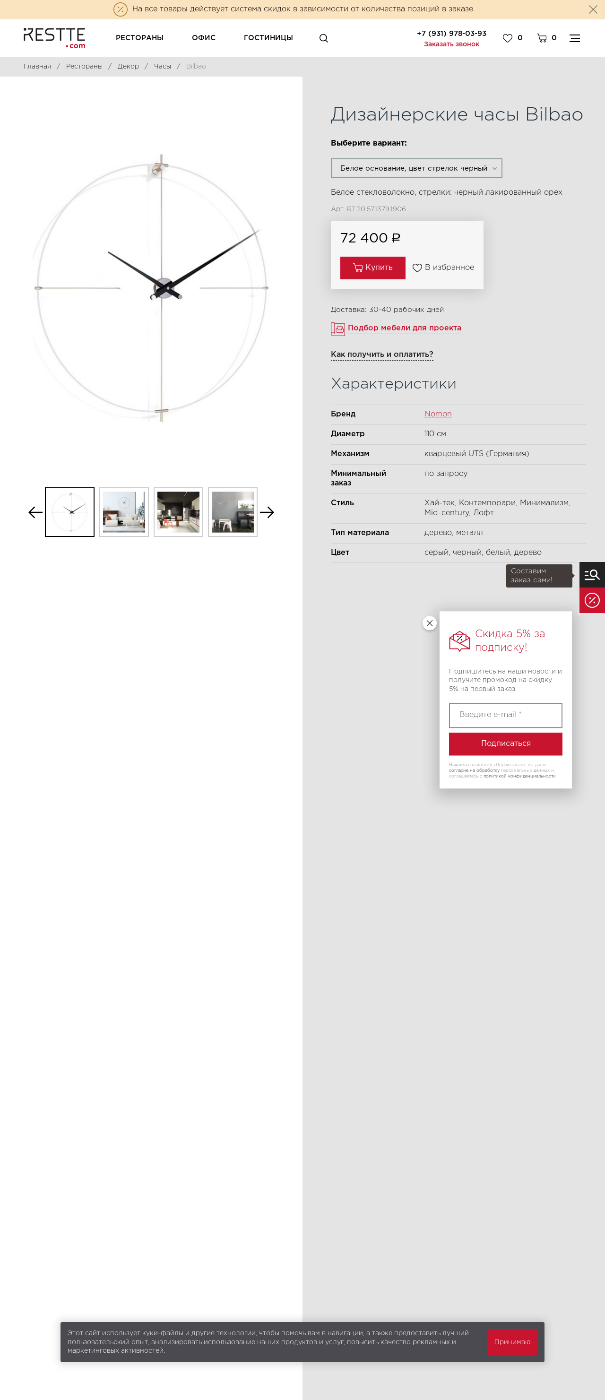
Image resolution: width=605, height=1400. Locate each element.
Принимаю (512, 1342)
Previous (35, 512)
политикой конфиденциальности (520, 776)
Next (267, 512)
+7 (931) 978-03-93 (451, 34)
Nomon (438, 414)
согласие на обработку (474, 770)
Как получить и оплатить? (382, 354)
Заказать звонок (451, 44)
